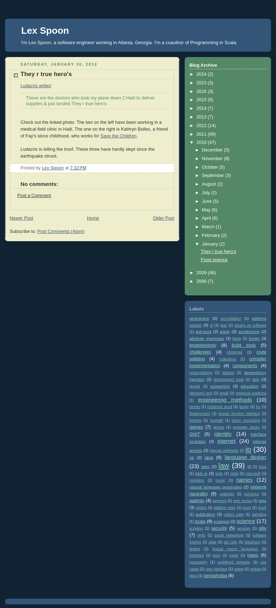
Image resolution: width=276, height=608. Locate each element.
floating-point (199, 414)
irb (191, 457)
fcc (258, 407)
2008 (202, 281)
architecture (248, 331)
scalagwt (221, 521)
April (207, 218)
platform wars (224, 508)
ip (248, 449)
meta (234, 474)
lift (249, 467)
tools (216, 555)
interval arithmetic (224, 451)
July (206, 192)
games (196, 427)
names (244, 480)
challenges (200, 352)
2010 (202, 142)
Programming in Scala (213, 42)
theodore (196, 555)
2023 (202, 82)
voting (239, 569)
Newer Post (21, 218)
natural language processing (215, 487)
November (213, 158)
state (212, 542)
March (209, 226)
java (209, 457)
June (207, 201)
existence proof (219, 407)
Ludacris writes (35, 85)
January (210, 244)
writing (255, 569)
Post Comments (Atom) (60, 231)
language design (245, 457)
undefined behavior (233, 562)
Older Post (163, 218)
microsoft (253, 474)
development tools (228, 380)
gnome (218, 427)
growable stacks (246, 427)
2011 (202, 134)
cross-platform (200, 373)
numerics (251, 494)
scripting (196, 528)
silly (262, 528)
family (244, 407)
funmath (216, 420)
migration (196, 480)
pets (262, 501)
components (245, 365)
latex (205, 466)
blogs (237, 339)
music (220, 480)
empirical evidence (251, 393)
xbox (193, 576)
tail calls (230, 542)
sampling (259, 514)
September (213, 175)
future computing (246, 420)
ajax (223, 325)
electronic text (200, 393)
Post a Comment (34, 195)
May (207, 209)
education (249, 386)
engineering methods (225, 400)
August (209, 184)
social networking (229, 535)
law (223, 465)
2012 (202, 125)
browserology (202, 345)
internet (226, 441)
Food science (214, 259)
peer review (242, 501)
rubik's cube (234, 514)
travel (233, 555)
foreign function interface (239, 414)
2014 (202, 108)
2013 (202, 117)
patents (196, 500)
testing (194, 549)
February (211, 235)
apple (225, 331)
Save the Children (118, 136)
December (213, 150)
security (219, 528)
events (194, 407)
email (224, 393)
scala (200, 521)
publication (205, 514)
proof (262, 508)
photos (201, 508)
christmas (234, 352)
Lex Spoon (45, 30)
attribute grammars (206, 338)
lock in (201, 473)
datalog (228, 373)
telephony (253, 542)
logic (219, 474)
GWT (194, 434)
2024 (202, 74)
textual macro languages (235, 549)
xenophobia (215, 575)
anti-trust (203, 331)
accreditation (231, 319)
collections (227, 359)
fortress (195, 420)
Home (93, 218)
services (243, 528)
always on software (250, 325)
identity (223, 434)
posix (247, 508)
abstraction (199, 318)
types (252, 555)
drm (255, 379)
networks (227, 494)
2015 (202, 99)
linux (262, 467)
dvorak (194, 386)
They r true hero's (218, 251)
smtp (202, 535)
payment (219, 501)
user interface (216, 569)
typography (198, 562)
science (246, 521)
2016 (202, 91)
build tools (244, 345)
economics (220, 386)
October (210, 167)
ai (211, 325)
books (254, 338)
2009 (202, 272)
